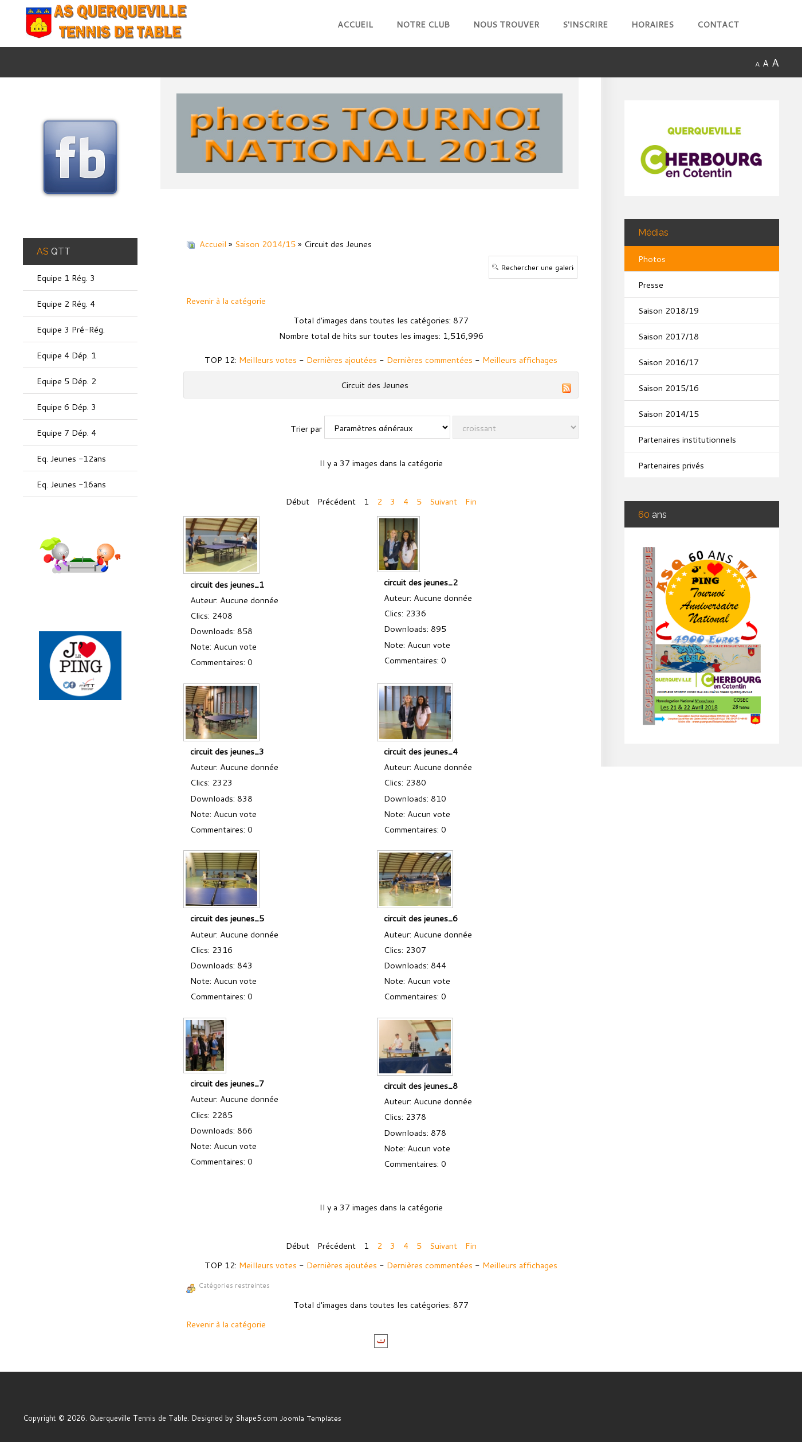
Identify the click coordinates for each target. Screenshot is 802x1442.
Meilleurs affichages (519, 360)
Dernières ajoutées (341, 360)
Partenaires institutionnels (687, 439)
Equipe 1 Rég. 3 (66, 278)
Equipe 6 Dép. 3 (66, 407)
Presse (650, 285)
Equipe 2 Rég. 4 (66, 304)
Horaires (652, 24)
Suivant (443, 501)
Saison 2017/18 (668, 336)
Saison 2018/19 (668, 310)
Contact (718, 24)
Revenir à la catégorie (226, 301)
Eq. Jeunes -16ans (72, 484)
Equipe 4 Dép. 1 (66, 355)
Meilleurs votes (268, 360)
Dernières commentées (430, 360)
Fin (471, 501)
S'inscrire (585, 24)
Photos (652, 259)
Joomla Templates (311, 1418)
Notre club (423, 24)
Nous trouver (506, 24)
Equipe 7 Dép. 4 (66, 433)
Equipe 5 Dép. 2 (66, 381)
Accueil (355, 24)
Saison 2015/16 (668, 388)
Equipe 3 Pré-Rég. (71, 329)
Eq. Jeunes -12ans (72, 458)
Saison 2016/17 (668, 362)
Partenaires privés (671, 465)
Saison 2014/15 (265, 244)
